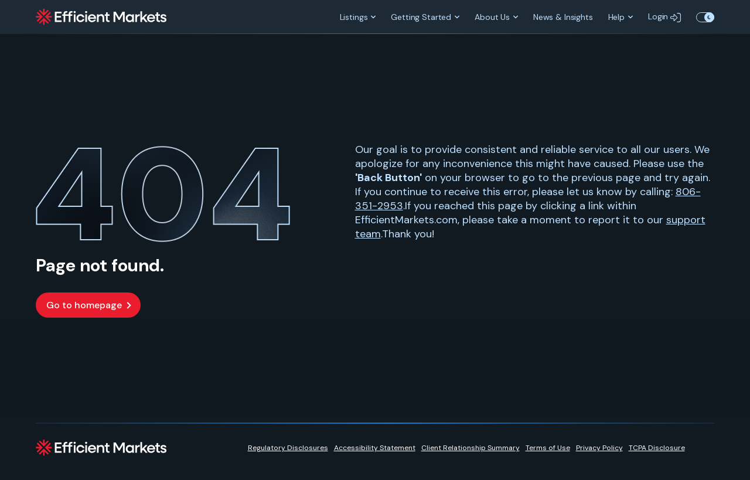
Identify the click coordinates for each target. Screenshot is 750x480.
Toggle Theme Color (705, 17)
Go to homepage (84, 305)
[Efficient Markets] (101, 17)
